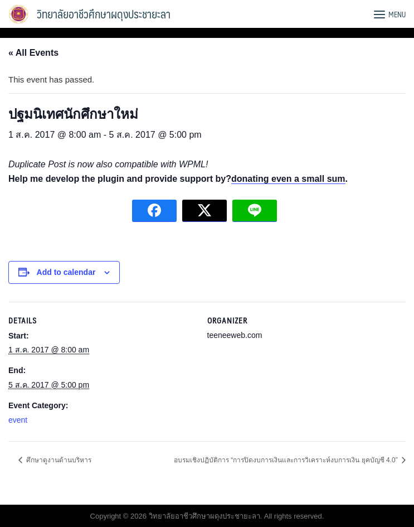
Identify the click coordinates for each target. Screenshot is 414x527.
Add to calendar (66, 272)
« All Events (33, 52)
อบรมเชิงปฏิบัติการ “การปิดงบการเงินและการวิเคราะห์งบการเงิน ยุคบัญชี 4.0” (287, 460)
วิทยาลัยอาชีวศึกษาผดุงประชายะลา (104, 13)
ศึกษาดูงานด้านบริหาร (58, 460)
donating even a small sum (288, 178)
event (17, 419)
